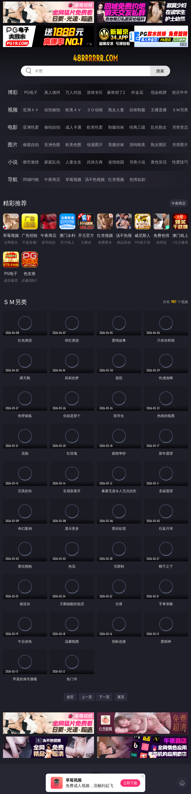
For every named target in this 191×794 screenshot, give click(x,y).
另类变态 (180, 127)
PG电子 (30, 92)
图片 (13, 144)
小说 (13, 162)
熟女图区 (159, 144)
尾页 (120, 696)
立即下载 (130, 783)
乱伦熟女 (159, 127)
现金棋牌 (159, 92)
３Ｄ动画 (95, 109)
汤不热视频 (95, 179)
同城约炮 (31, 179)
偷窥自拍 (31, 144)
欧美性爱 (95, 127)
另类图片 (180, 144)
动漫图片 (95, 144)
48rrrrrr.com (95, 58)
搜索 (160, 71)
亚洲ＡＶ (31, 109)
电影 (13, 127)
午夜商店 (52, 179)
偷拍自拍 (52, 127)
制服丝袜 (116, 127)
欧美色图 (73, 144)
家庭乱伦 (52, 162)
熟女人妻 (116, 109)
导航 (13, 179)
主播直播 (159, 109)
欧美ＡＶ (73, 109)
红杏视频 (116, 179)
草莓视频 (73, 179)
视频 (13, 109)
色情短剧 (137, 179)
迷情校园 (116, 162)
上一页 (87, 696)
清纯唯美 (137, 144)
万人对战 (73, 92)
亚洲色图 (52, 144)
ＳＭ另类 (180, 109)
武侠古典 (95, 162)
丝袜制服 (137, 109)
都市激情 (31, 162)
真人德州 (52, 92)
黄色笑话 (159, 162)
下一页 (104, 696)
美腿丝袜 (116, 144)
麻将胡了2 (116, 92)
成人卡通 (73, 127)
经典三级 (137, 127)
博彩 (13, 92)
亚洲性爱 (31, 127)
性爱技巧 (180, 162)
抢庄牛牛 (180, 92)
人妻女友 (73, 162)
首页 (70, 696)
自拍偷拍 (52, 109)
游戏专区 (95, 92)
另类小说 (137, 162)
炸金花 (137, 92)
